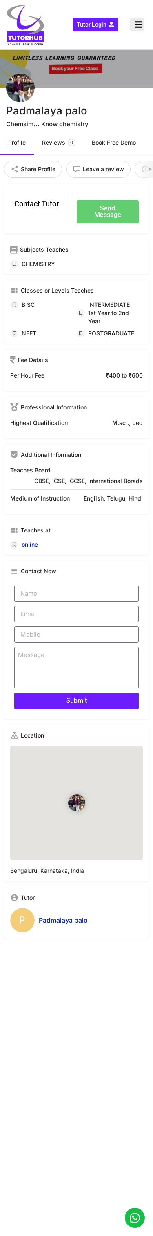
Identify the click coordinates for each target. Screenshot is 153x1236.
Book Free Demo (114, 142)
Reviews (58, 142)
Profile (17, 142)
